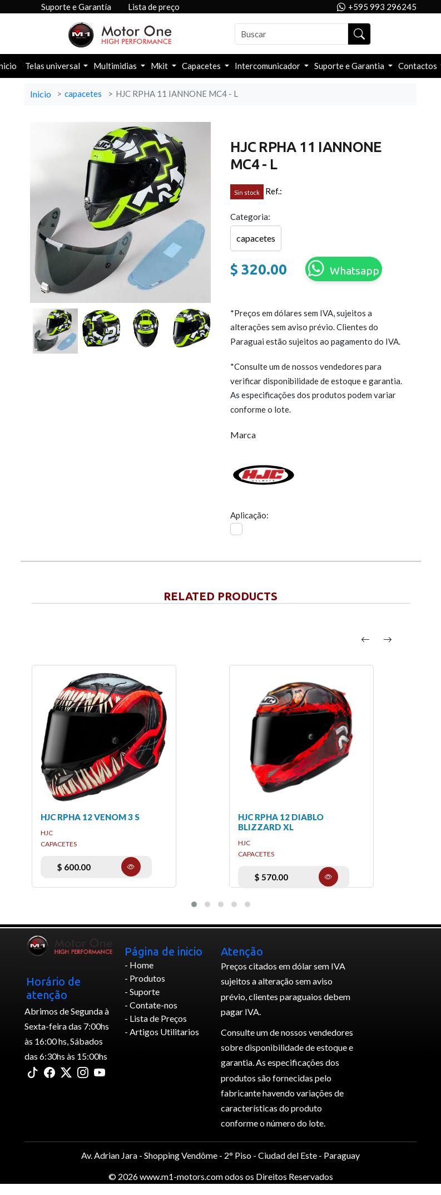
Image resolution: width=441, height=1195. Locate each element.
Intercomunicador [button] (268, 66)
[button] (194, 904)
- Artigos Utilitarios (162, 1031)
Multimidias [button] (115, 66)
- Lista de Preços (156, 1018)
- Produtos (145, 978)
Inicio (40, 94)
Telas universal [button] (53, 66)
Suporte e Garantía (76, 7)
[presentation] (365, 639)
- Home (139, 964)
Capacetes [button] (202, 66)
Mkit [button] (160, 66)
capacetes (83, 94)
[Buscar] (292, 34)
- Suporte (142, 991)
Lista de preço (154, 7)
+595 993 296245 (377, 7)
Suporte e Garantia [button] (350, 66)
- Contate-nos (151, 1005)
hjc (47, 833)
